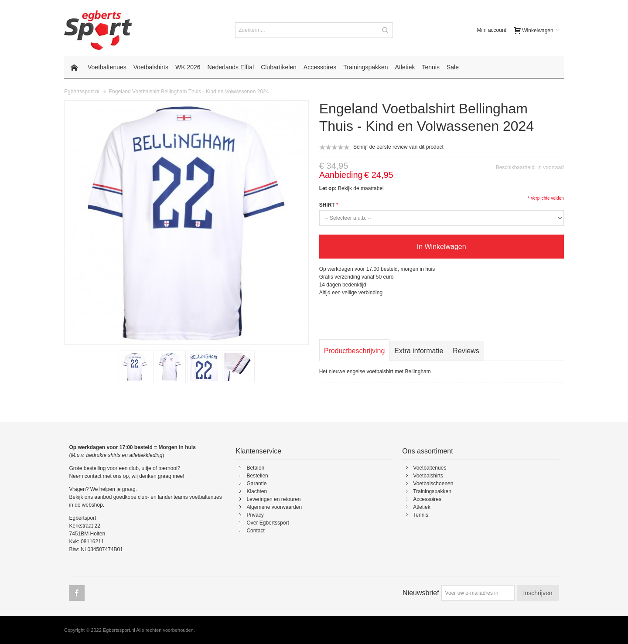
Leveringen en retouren (273, 499)
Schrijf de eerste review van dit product (398, 147)
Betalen (255, 468)
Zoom (186, 222)
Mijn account (491, 30)
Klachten (256, 491)
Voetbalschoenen (433, 483)
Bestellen (257, 476)
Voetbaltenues (429, 468)
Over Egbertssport (267, 523)
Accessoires (427, 499)
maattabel (372, 188)
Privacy (254, 515)
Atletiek (421, 507)
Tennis (420, 515)
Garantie (256, 483)
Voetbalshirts (428, 476)
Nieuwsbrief (421, 592)
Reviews (466, 350)
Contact (255, 531)
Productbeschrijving (354, 350)
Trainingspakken (432, 491)
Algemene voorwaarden (274, 507)
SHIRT (327, 205)
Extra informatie (418, 350)
